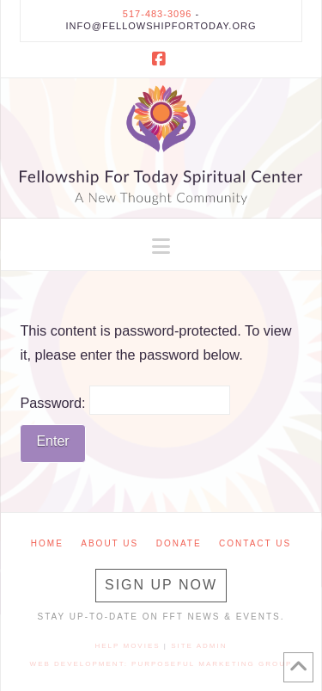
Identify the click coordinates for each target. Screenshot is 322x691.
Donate (179, 543)
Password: (125, 400)
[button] (161, 246)
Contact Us (255, 543)
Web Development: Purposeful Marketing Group (161, 664)
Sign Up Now (161, 584)
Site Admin (199, 646)
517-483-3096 (157, 14)
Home (47, 543)
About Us (109, 543)
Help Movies (128, 646)
